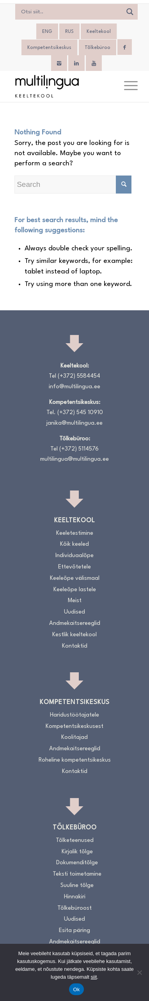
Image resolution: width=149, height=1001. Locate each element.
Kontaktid (74, 646)
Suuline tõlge (77, 886)
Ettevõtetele (74, 567)
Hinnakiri (74, 897)
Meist (75, 601)
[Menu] (127, 86)
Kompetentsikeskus (49, 47)
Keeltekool (99, 31)
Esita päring (74, 931)
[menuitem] (127, 86)
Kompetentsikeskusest (74, 726)
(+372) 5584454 (79, 376)
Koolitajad (74, 737)
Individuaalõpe (74, 556)
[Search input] (71, 12)
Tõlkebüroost (74, 908)
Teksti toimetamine (77, 874)
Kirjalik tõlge (77, 852)
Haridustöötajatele (74, 715)
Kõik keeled (74, 544)
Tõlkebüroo (97, 47)
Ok (76, 989)
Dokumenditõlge (77, 863)
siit (94, 977)
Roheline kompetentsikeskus (75, 760)
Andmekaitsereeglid (74, 623)
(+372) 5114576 (79, 449)
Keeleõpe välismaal (74, 578)
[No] (139, 972)
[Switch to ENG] (47, 32)
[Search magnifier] (130, 12)
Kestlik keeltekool (74, 635)
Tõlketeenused (75, 841)
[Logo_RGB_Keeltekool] (62, 86)
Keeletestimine (74, 533)
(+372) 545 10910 (80, 413)
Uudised (74, 612)
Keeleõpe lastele (74, 590)
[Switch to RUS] (69, 32)
